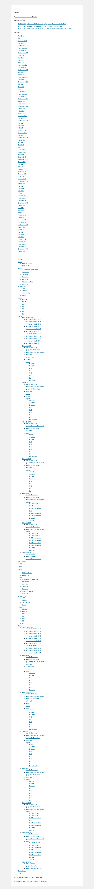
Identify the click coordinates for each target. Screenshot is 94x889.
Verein (20, 268)
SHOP (20, 563)
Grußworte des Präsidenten (30, 269)
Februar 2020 (22, 113)
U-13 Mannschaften (35, 515)
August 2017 (22, 162)
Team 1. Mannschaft (32, 347)
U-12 (23, 304)
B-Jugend (24, 301)
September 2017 (23, 159)
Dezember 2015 (22, 196)
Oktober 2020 (22, 104)
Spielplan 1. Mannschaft (33, 350)
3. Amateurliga (26, 293)
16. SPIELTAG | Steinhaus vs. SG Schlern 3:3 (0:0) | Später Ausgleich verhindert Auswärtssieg (45, 29)
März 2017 (21, 169)
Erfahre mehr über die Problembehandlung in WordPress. (30, 881)
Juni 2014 (21, 229)
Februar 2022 (22, 91)
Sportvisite (25, 274)
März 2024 (21, 62)
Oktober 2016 (22, 179)
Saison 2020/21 (26, 493)
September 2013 (23, 249)
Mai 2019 (21, 123)
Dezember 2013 (22, 242)
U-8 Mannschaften (34, 503)
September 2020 (23, 106)
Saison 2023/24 (26, 382)
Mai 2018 (21, 142)
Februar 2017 (22, 171)
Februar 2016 (22, 193)
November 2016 (22, 176)
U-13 (30, 442)
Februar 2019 (22, 130)
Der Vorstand (25, 272)
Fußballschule (33, 419)
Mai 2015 (21, 208)
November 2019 (22, 116)
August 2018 (22, 140)
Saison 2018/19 (26, 552)
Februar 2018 (22, 150)
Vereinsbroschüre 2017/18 (33, 329)
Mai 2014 (21, 232)
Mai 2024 (21, 58)
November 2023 (22, 65)
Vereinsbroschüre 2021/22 (33, 336)
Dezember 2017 (22, 152)
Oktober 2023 (22, 67)
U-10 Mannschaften (35, 508)
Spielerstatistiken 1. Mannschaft (35, 352)
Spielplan (24, 290)
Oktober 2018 (22, 135)
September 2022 (23, 82)
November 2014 (22, 220)
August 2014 (22, 227)
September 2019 (23, 120)
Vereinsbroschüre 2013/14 (33, 319)
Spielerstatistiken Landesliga (34, 559)
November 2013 (22, 244)
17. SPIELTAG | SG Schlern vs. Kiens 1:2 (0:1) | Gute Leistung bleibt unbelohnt (40, 26)
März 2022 (21, 89)
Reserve (28, 394)
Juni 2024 (21, 55)
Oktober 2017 (22, 157)
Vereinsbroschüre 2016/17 (33, 326)
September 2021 (23, 99)
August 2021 (22, 101)
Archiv (20, 316)
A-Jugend (24, 299)
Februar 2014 (22, 239)
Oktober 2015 (22, 200)
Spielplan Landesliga (32, 556)
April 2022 (21, 87)
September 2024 (23, 53)
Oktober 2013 (22, 246)
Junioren (31, 400)
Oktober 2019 (22, 118)
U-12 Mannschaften (35, 513)
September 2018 (23, 137)
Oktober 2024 (22, 50)
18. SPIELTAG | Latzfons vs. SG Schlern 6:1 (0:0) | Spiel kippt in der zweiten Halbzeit (42, 24)
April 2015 (21, 210)
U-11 (23, 306)
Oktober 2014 (22, 222)
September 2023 (23, 70)
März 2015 (21, 212)
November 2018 (22, 133)
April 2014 (21, 234)
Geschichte (25, 284)
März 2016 (21, 191)
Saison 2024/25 (26, 346)
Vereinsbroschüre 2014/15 (33, 321)
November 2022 (22, 77)
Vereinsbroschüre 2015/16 (33, 324)
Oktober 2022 (22, 79)
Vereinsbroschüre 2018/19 (33, 331)
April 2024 (21, 60)
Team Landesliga (30, 554)
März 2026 (21, 38)
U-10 (23, 309)
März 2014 (21, 237)
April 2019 (21, 125)
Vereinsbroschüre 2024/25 (33, 343)
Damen (24, 295)
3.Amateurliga (30, 357)
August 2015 (22, 205)
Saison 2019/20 (26, 523)
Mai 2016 (21, 186)
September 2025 (23, 45)
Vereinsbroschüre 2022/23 (33, 338)
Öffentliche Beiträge (27, 282)
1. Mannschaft (22, 286)
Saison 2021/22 (26, 459)
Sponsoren (25, 279)
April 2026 (21, 36)
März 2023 (21, 75)
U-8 (23, 314)
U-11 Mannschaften (35, 540)
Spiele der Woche (27, 263)
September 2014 (23, 225)
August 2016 (22, 183)
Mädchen (32, 380)
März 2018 (21, 147)
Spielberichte (25, 266)
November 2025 (22, 41)
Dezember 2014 (22, 217)
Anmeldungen (22, 561)
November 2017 (22, 154)
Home (20, 259)
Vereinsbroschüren (27, 317)
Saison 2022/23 (26, 422)
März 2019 (21, 128)
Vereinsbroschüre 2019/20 (33, 334)
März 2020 (21, 111)
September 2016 (23, 181)
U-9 (23, 311)
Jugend (20, 298)
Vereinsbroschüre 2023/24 (33, 341)
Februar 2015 (22, 215)
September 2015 (23, 203)
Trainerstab (25, 277)
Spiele (20, 262)
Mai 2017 (21, 164)
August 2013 (22, 251)
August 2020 (22, 108)
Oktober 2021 (22, 96)
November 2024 (22, 48)
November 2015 (22, 198)
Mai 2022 (21, 84)
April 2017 (21, 166)
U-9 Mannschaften (34, 506)
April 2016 (21, 188)
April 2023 (21, 72)
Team (23, 288)
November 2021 (22, 94)
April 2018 (21, 145)
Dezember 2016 (22, 174)
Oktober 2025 (22, 43)
